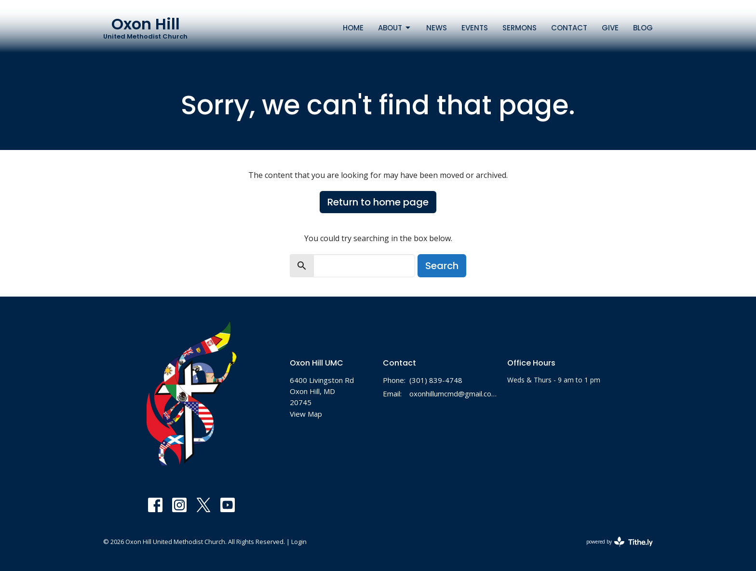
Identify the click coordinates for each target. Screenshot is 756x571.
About (395, 28)
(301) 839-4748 (435, 380)
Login (299, 541)
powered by (619, 541)
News (436, 28)
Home (353, 28)
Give (610, 28)
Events (474, 28)
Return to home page (378, 202)
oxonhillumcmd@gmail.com (453, 393)
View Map (306, 414)
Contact (569, 28)
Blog (643, 28)
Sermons (519, 28)
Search (442, 265)
